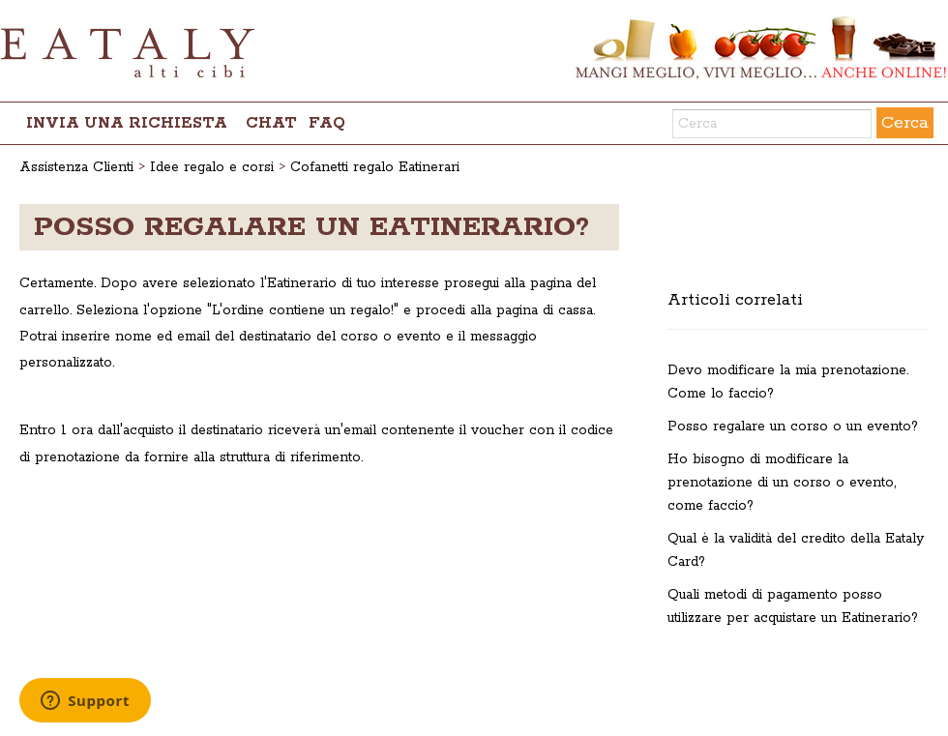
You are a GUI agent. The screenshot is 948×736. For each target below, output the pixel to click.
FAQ (327, 123)
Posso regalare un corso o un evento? (792, 426)
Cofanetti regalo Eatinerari (374, 167)
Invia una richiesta (126, 123)
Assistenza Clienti (76, 167)
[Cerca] (772, 123)
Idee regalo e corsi (212, 167)
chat (271, 123)
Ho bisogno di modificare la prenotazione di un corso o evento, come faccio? (781, 483)
